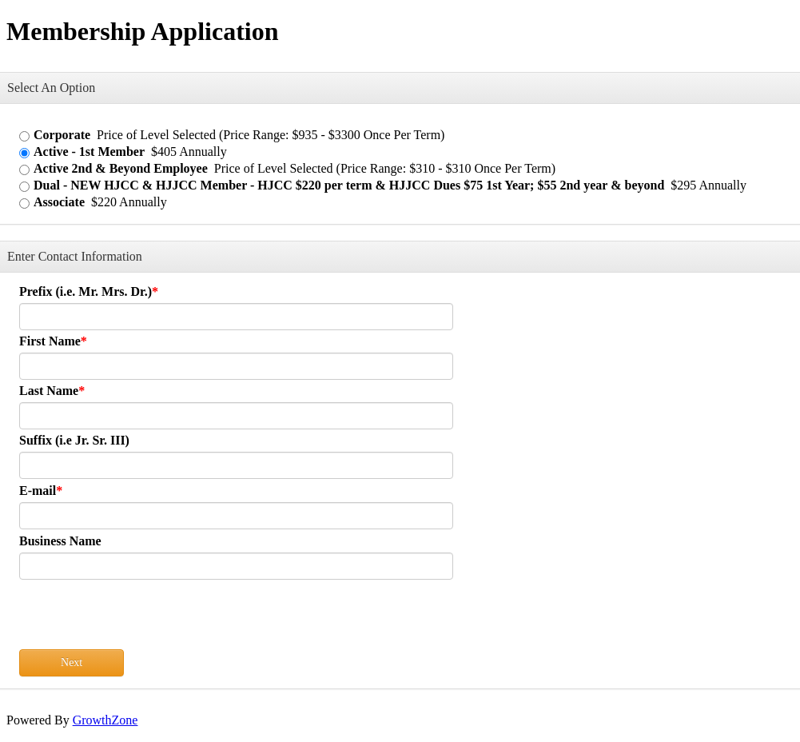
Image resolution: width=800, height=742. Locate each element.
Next (71, 662)
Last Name (48, 390)
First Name (50, 341)
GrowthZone (105, 720)
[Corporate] (24, 136)
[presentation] (140, 618)
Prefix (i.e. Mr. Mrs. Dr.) (85, 291)
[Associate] (24, 203)
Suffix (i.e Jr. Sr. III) (74, 440)
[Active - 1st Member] (24, 153)
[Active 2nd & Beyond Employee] (24, 170)
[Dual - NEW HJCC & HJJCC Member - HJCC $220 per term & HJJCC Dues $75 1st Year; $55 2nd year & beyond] (24, 187)
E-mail (37, 490)
